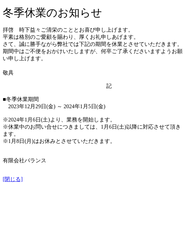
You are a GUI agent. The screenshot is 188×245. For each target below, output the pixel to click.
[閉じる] (13, 179)
